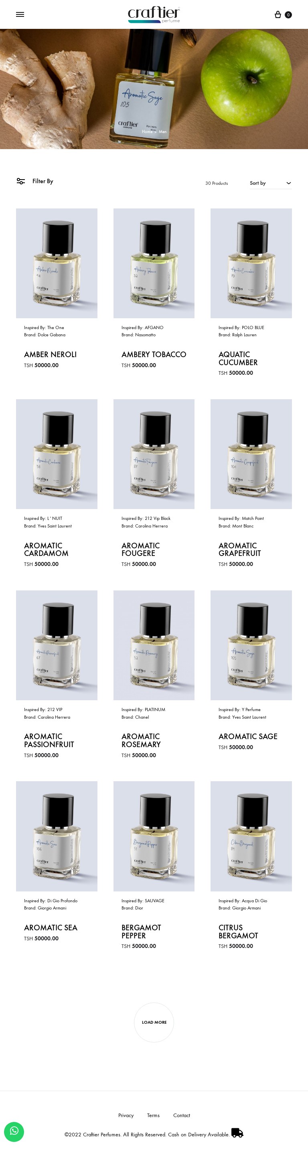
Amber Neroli (50, 355)
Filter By (34, 181)
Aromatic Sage (248, 737)
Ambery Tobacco (154, 355)
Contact (181, 1116)
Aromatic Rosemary (141, 741)
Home (147, 131)
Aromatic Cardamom (46, 550)
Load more (154, 1023)
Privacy (126, 1116)
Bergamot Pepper (141, 933)
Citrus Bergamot (238, 933)
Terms (153, 1116)
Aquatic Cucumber (238, 359)
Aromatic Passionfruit (49, 741)
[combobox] (271, 182)
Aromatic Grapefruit (240, 550)
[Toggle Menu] (20, 14)
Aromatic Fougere (141, 550)
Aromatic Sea (50, 929)
